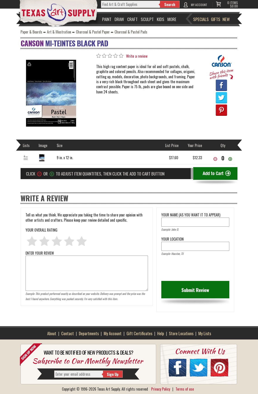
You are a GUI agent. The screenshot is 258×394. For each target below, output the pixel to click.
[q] (130, 4)
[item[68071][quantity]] (223, 158)
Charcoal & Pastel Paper (93, 32)
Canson (32, 43)
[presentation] (195, 270)
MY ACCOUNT (199, 4)
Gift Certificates (139, 333)
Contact (67, 333)
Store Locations (181, 333)
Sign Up (112, 374)
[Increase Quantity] (230, 159)
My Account (113, 333)
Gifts (215, 19)
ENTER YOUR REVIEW (87, 255)
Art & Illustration (59, 32)
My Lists (204, 333)
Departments (89, 333)
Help (160, 333)
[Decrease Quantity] (215, 159)
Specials (201, 19)
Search (169, 4)
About (51, 333)
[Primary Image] (51, 92)
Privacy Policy (160, 389)
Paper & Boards (31, 32)
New (226, 19)
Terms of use (185, 389)
